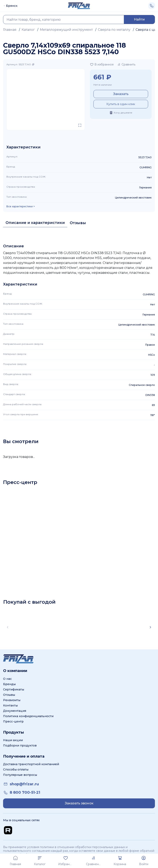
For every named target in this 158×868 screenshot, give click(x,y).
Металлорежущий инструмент (66, 30)
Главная (9, 30)
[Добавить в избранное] (102, 64)
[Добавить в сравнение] (126, 64)
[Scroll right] (150, 627)
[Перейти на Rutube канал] (8, 830)
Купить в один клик (120, 104)
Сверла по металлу (114, 30)
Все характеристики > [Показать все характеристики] (20, 206)
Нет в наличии (102, 84)
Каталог (28, 30)
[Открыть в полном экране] (80, 125)
